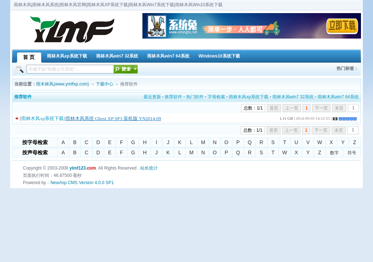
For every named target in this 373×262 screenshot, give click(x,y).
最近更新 (152, 96)
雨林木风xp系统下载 (248, 96)
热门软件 (195, 96)
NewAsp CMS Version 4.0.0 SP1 (82, 182)
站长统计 (149, 168)
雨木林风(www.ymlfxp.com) (62, 84)
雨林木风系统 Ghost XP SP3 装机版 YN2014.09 (113, 118)
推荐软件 (173, 96)
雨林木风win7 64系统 (338, 96)
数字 (334, 152)
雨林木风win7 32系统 (293, 96)
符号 (352, 152)
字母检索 (216, 96)
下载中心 (104, 84)
